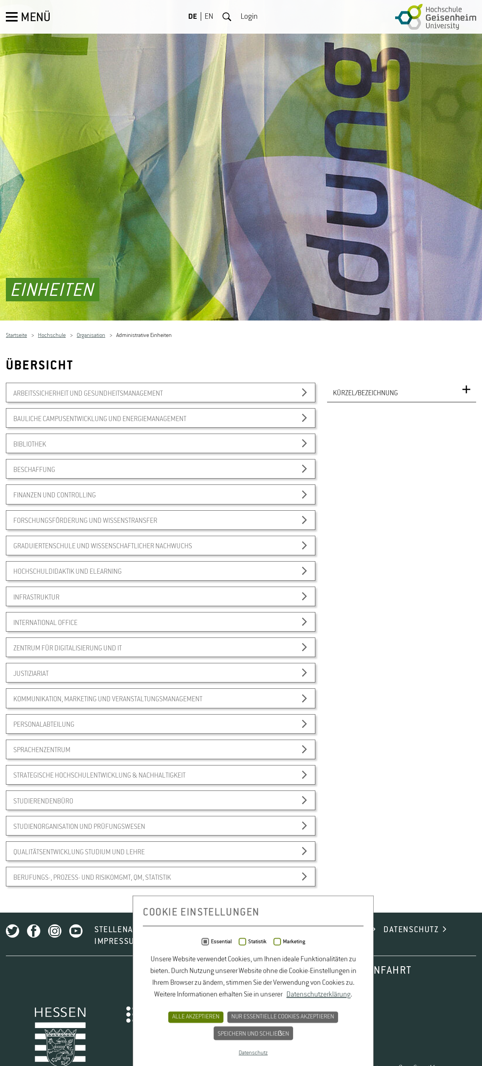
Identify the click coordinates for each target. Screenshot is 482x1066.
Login (249, 17)
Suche (227, 17)
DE (192, 17)
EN (209, 17)
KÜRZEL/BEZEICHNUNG (365, 590)
